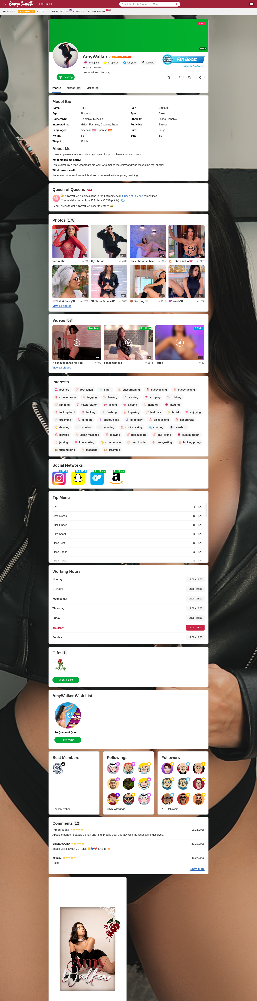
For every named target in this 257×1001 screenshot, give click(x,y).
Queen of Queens (132, 196)
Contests (78, 11)
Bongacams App (97, 11)
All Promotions (61, 11)
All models (9, 11)
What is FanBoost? (194, 66)
